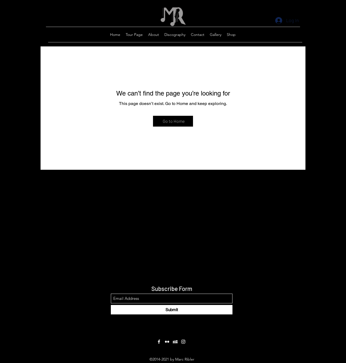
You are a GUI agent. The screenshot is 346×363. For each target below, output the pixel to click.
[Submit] (171, 309)
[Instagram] (183, 341)
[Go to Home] (173, 121)
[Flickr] (167, 341)
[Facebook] (159, 341)
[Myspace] (175, 341)
